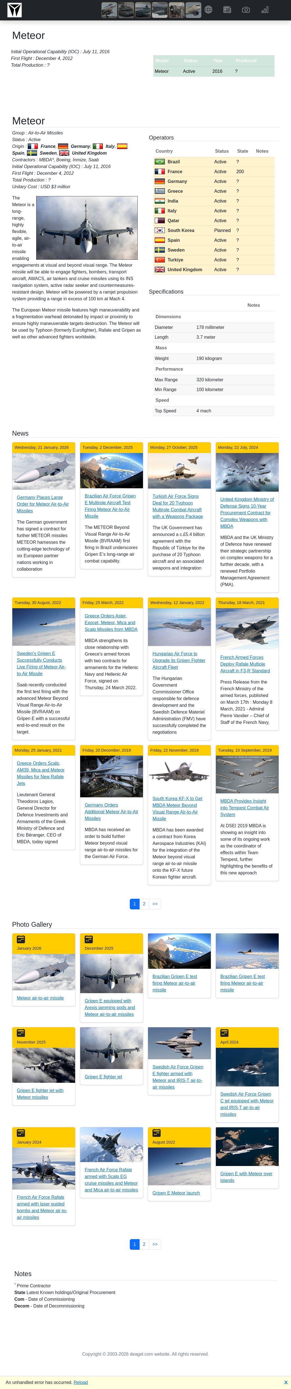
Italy (166, 210)
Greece (169, 191)
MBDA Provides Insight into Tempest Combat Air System (244, 808)
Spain (167, 240)
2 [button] (144, 904)
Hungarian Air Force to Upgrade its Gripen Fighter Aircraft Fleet (179, 660)
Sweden (169, 250)
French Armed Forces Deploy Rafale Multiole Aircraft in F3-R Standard (245, 664)
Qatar (167, 220)
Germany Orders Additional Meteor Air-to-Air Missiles (111, 812)
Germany (171, 181)
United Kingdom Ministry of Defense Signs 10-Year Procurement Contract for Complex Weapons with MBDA (247, 513)
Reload (81, 1382)
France (168, 171)
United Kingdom (178, 269)
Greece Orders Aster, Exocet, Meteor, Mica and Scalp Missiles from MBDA (111, 623)
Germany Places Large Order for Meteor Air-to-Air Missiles (43, 504)
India (166, 201)
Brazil (167, 161)
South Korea (174, 230)
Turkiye (169, 259)
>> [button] (155, 904)
